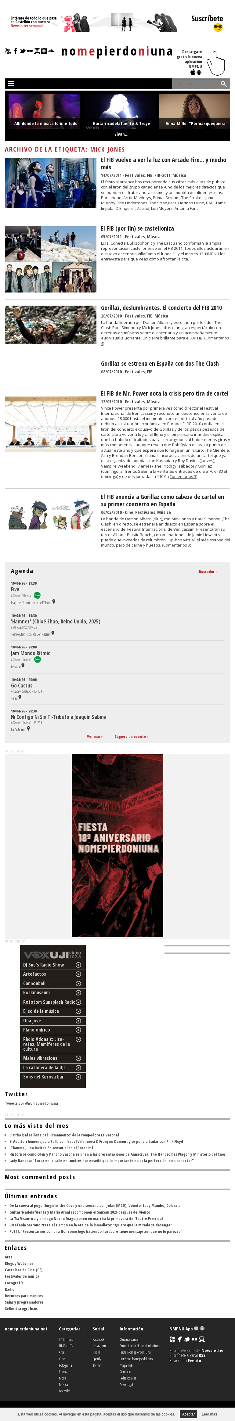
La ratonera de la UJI (44, 1067)
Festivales (135, 175)
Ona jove (32, 1020)
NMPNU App (186, 1329)
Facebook (98, 1339)
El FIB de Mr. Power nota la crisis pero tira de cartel (165, 393)
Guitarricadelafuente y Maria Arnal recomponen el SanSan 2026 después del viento (79, 1212)
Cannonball (34, 983)
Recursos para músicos (24, 1295)
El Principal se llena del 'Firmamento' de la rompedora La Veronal (64, 1135)
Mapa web (126, 1365)
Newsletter (212, 1350)
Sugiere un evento (130, 736)
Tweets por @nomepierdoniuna (31, 1103)
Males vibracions (40, 1058)
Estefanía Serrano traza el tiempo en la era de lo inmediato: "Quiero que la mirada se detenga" (90, 1225)
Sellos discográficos (21, 1308)
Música (179, 175)
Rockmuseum (36, 992)
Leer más (209, 1414)
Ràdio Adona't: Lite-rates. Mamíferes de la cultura (46, 1044)
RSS (202, 1355)
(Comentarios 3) (182, 476)
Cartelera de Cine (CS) (23, 1269)
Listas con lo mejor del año (136, 1359)
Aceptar (188, 1414)
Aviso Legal (126, 1384)
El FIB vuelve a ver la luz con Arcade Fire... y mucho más (163, 163)
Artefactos (34, 974)
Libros (63, 1371)
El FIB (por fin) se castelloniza (137, 228)
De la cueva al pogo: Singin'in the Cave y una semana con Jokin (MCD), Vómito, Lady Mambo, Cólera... (94, 1205)
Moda (62, 1378)
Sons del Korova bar (43, 1076)
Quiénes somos (129, 1339)
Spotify (97, 1359)
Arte (9, 1257)
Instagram (99, 1345)
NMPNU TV (66, 1345)
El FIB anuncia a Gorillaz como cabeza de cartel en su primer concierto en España (162, 500)
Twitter (97, 1365)
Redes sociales (128, 1378)
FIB (150, 175)
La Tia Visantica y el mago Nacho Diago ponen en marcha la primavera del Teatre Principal (86, 1218)
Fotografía (14, 1283)
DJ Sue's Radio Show (43, 964)
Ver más (93, 736)
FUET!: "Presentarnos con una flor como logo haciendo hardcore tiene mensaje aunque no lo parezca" (96, 1231)
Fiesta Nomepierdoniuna (135, 1352)
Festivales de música (22, 1276)
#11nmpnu (66, 1339)
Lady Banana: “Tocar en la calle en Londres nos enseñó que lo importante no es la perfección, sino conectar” (101, 1160)
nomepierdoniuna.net (26, 1329)
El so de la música (41, 1011)
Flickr (96, 1352)
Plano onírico (36, 1029)
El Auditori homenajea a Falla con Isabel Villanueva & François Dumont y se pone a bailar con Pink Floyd (96, 1141)
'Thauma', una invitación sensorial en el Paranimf (51, 1147)
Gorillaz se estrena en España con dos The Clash (160, 363)
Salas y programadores (24, 1302)
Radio (9, 1289)
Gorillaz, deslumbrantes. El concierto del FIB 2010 (161, 307)
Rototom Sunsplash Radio (49, 1002)
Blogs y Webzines (19, 1263)
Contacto (125, 1371)
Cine (129, 512)
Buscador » (208, 571)
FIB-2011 (162, 175)
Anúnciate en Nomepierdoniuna (140, 1345)
